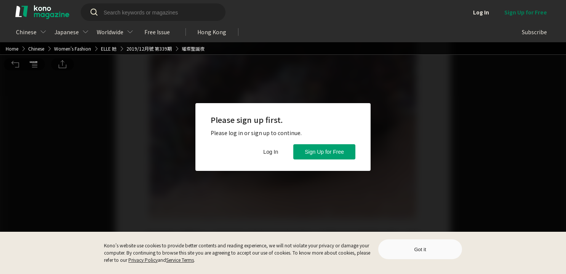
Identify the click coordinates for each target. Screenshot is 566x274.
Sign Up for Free (324, 152)
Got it (420, 249)
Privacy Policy (143, 259)
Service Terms (180, 259)
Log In (270, 152)
